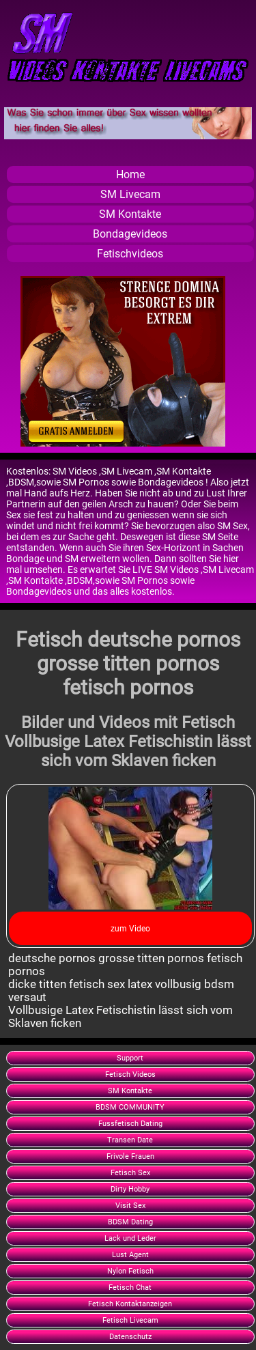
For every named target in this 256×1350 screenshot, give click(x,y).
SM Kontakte (130, 214)
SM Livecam (130, 194)
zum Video (130, 928)
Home (130, 174)
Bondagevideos (130, 233)
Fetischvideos (130, 253)
